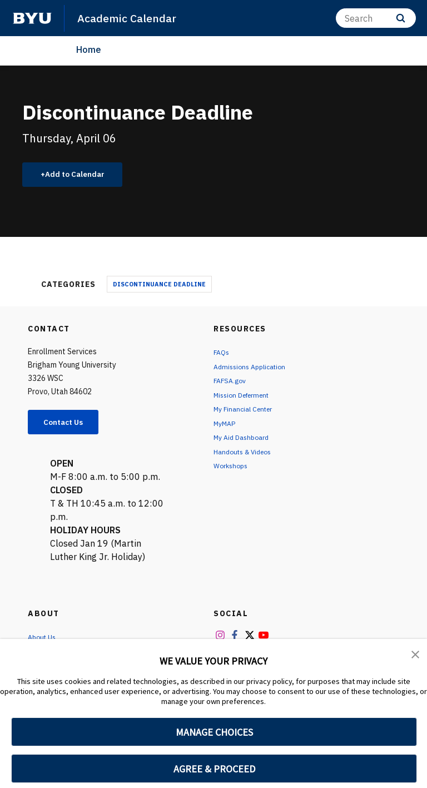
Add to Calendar (81, 175)
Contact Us (70, 426)
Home (88, 49)
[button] (416, 655)
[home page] (32, 18)
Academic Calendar (131, 18)
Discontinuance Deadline (159, 287)
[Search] (376, 18)
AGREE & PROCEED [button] (214, 768)
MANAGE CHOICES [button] (214, 732)
